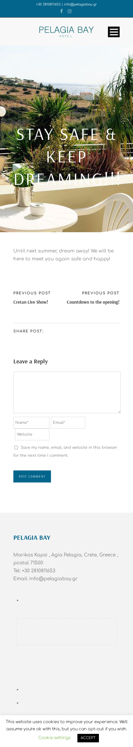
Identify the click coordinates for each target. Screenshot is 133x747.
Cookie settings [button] (54, 737)
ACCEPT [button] (88, 738)
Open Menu (114, 32)
